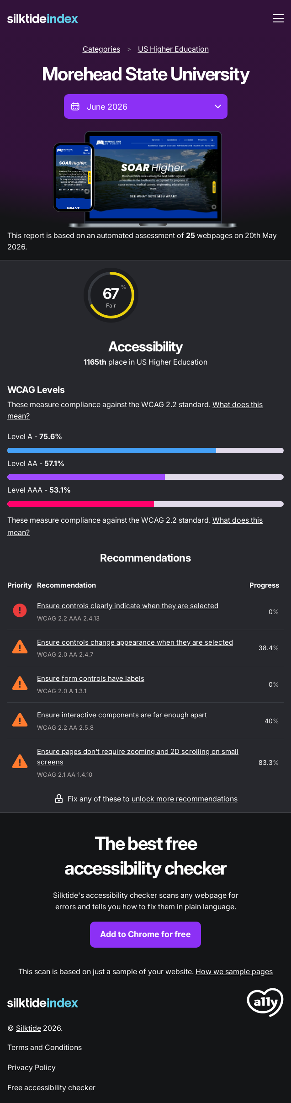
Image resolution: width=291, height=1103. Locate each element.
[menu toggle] (278, 18)
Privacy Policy (31, 1067)
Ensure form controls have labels (90, 678)
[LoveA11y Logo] (265, 1004)
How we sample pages (234, 971)
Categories (101, 48)
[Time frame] (146, 106)
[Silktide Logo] (42, 1003)
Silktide (28, 1028)
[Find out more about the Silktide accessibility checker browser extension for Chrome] (145, 889)
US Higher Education (173, 48)
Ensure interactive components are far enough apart (122, 715)
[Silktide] (42, 18)
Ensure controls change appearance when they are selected (135, 642)
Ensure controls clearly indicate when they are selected (127, 605)
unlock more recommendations (185, 798)
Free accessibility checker (51, 1087)
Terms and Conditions (44, 1047)
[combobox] (146, 106)
